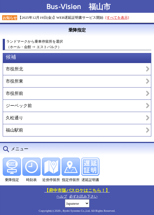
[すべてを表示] (117, 17)
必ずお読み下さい (83, 196)
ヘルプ (61, 196)
